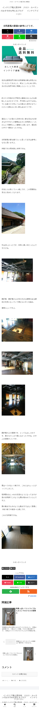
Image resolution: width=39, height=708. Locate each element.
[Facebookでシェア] (19, 31)
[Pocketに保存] (7, 37)
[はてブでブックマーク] (31, 31)
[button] (31, 37)
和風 (13, 568)
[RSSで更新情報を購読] (28, 591)
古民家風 (5, 568)
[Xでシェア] (7, 31)
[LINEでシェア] (19, 37)
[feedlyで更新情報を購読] (10, 591)
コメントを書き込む (19, 674)
